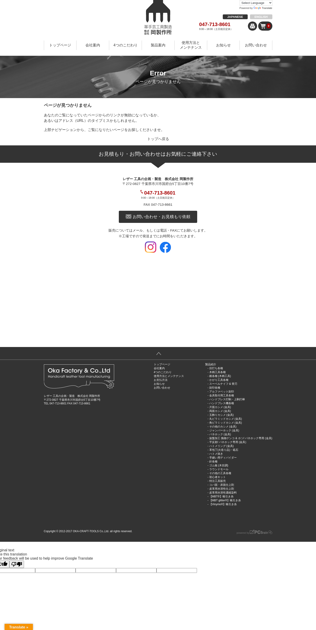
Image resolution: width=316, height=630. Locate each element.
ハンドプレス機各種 (221, 403)
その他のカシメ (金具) (222, 426)
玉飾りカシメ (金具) (221, 414)
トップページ (60, 45)
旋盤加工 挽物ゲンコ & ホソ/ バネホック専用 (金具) (240, 438)
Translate (262, 8)
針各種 (213, 461)
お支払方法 (160, 380)
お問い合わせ (256, 45)
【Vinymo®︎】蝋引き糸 (223, 504)
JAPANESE (235, 17)
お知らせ (223, 45)
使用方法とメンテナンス (191, 45)
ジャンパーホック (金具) (224, 430)
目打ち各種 (216, 368)
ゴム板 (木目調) (218, 465)
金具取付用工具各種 (221, 395)
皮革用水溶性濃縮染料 (223, 492)
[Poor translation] (16, 564)
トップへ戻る (158, 139)
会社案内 (92, 45)
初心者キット (217, 477)
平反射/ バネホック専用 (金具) (227, 442)
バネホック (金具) (220, 434)
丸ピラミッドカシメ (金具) (225, 418)
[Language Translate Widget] (256, 3)
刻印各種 (214, 387)
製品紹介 (210, 364)
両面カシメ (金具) (220, 411)
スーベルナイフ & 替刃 (223, 383)
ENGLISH (261, 17)
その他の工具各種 (220, 473)
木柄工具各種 (217, 372)
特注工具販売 (217, 481)
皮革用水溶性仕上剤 (221, 488)
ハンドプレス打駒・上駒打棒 (227, 399)
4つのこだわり (126, 45)
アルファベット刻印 (221, 391)
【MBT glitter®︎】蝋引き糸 (225, 500)
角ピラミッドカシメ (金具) (225, 422)
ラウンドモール (218, 469)
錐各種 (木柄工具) (220, 376)
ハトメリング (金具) (221, 446)
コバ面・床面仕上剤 (221, 484)
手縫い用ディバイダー (223, 457)
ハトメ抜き (216, 453)
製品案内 (158, 45)
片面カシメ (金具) (220, 407)
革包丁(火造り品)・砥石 (224, 449)
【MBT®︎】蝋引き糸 (221, 496)
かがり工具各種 (218, 380)
